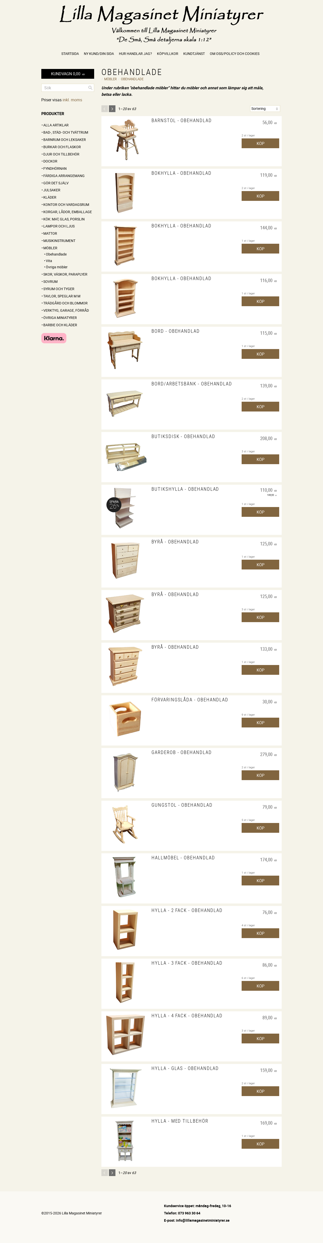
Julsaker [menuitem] (51, 190)
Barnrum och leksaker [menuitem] (64, 139)
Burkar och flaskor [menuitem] (62, 146)
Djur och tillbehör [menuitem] (61, 154)
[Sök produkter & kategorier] (67, 88)
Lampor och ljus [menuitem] (59, 226)
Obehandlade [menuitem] (56, 254)
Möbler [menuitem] (50, 247)
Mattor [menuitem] (50, 233)
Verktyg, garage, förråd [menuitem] (66, 310)
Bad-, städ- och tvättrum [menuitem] (65, 132)
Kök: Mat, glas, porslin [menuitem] (64, 219)
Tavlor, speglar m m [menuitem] (61, 296)
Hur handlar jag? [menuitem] (135, 53)
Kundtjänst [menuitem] (194, 53)
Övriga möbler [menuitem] (57, 267)
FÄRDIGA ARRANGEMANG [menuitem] (64, 175)
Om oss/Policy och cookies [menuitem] (234, 53)
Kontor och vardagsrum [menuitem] (66, 204)
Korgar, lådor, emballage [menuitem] (67, 211)
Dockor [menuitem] (50, 161)
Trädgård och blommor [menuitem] (65, 303)
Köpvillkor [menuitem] (167, 53)
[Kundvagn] (67, 74)
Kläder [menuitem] (49, 197)
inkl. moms (72, 100)
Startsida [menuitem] (70, 53)
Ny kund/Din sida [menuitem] (99, 53)
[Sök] (90, 88)
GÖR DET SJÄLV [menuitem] (56, 183)
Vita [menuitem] (49, 260)
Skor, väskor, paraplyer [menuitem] (65, 274)
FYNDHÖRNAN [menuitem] (55, 168)
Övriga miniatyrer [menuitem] (60, 317)
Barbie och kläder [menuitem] (60, 324)
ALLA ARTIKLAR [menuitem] (56, 125)
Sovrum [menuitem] (50, 281)
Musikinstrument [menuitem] (59, 240)
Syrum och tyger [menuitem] (58, 288)
